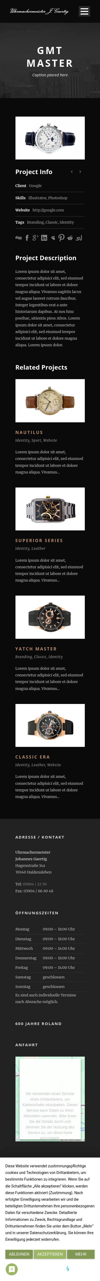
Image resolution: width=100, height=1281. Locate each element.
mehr (81, 1254)
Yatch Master (36, 649)
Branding (35, 222)
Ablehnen (19, 1254)
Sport (36, 440)
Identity (67, 222)
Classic (52, 222)
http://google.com (48, 210)
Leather (38, 548)
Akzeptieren (50, 1254)
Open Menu (84, 11)
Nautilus (29, 432)
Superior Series (39, 540)
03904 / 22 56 (35, 884)
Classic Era (32, 757)
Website (50, 440)
